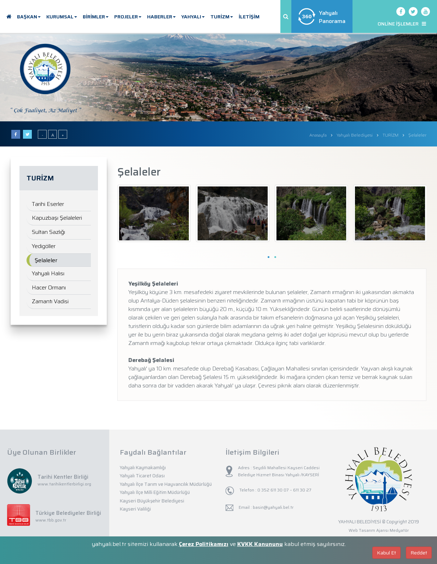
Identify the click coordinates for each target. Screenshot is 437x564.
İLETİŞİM (249, 17)
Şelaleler (46, 260)
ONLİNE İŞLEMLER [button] (402, 24)
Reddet (418, 553)
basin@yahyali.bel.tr (273, 507)
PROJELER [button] (127, 17)
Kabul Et (386, 553)
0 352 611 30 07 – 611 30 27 (283, 490)
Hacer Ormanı (49, 287)
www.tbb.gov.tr (50, 520)
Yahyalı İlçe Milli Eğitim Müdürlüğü (155, 492)
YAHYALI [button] (193, 17)
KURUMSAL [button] (61, 17)
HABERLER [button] (161, 17)
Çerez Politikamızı (203, 544)
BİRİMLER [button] (96, 17)
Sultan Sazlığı (48, 232)
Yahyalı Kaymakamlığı (143, 467)
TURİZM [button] (221, 17)
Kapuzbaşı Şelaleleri (57, 217)
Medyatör (399, 530)
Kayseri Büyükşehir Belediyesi (152, 501)
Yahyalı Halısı (48, 273)
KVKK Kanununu (260, 544)
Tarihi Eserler (48, 204)
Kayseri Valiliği (135, 509)
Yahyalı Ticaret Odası (142, 475)
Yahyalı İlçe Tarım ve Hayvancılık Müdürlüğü (166, 484)
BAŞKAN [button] (29, 17)
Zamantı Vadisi (50, 301)
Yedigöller (44, 246)
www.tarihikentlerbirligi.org (64, 483)
